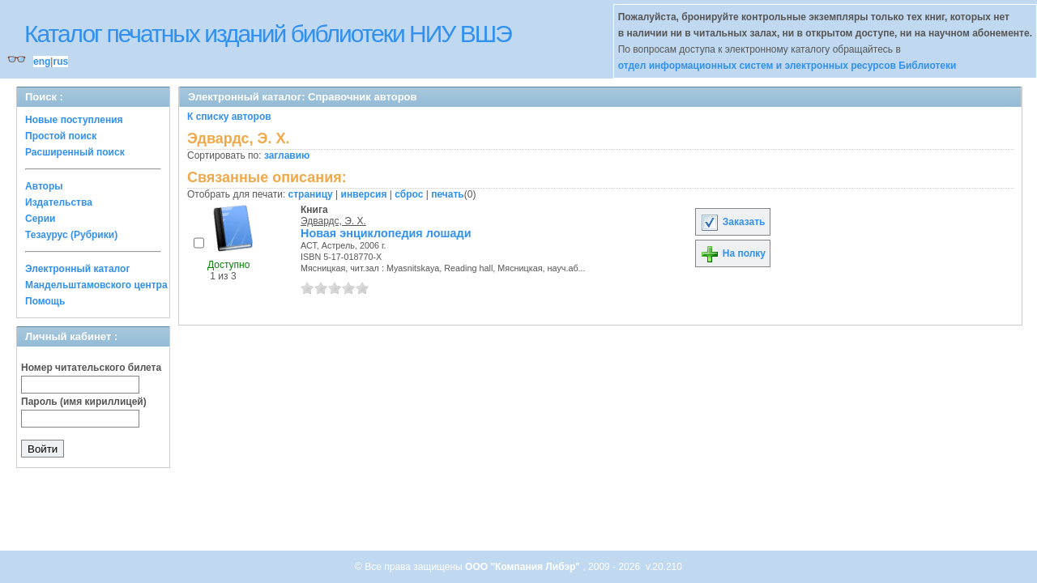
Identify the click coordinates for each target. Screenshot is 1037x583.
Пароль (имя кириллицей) (84, 401)
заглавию (286, 155)
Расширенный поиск (75, 152)
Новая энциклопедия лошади (386, 233)
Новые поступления (74, 120)
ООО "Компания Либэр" (524, 566)
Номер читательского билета (91, 367)
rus (60, 61)
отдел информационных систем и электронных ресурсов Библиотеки (787, 65)
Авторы (44, 186)
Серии (40, 218)
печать (447, 194)
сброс (409, 194)
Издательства (58, 202)
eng (41, 61)
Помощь (45, 301)
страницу (310, 194)
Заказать (732, 222)
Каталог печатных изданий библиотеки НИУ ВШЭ (267, 33)
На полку (733, 253)
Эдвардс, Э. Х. (333, 221)
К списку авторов (229, 116)
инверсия (364, 194)
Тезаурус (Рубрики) (71, 234)
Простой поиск (60, 136)
